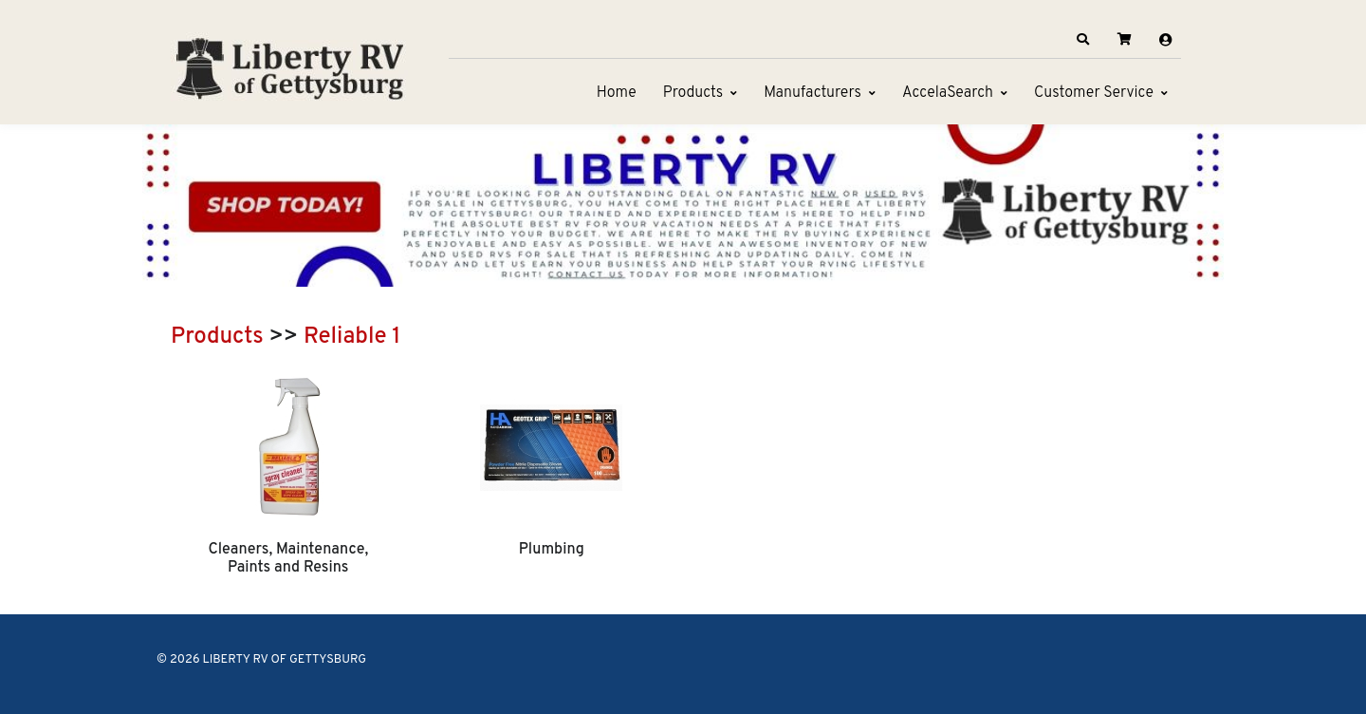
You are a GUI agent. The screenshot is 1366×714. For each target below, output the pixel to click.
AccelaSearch (947, 93)
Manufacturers (812, 93)
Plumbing (551, 549)
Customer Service (1094, 93)
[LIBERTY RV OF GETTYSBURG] (289, 66)
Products (693, 93)
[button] (1083, 40)
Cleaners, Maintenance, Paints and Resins (288, 558)
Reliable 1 (352, 337)
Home (617, 93)
